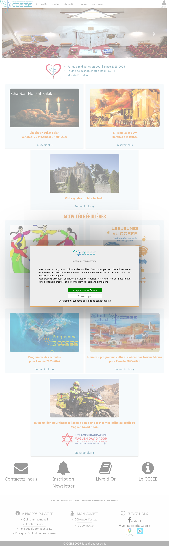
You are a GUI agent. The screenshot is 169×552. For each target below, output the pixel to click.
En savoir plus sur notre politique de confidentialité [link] (84, 300)
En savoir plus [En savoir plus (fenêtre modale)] (85, 296)
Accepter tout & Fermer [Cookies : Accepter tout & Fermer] (85, 290)
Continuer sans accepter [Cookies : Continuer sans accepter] (84, 260)
